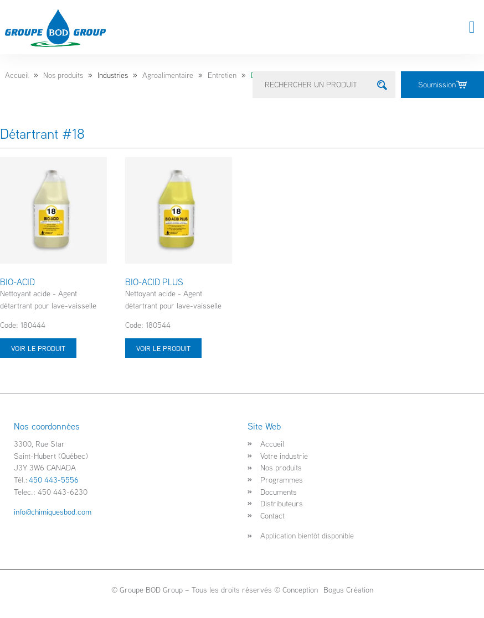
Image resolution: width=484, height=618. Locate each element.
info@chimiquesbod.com (52, 511)
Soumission (442, 84)
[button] (472, 27)
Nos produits (63, 75)
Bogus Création (347, 589)
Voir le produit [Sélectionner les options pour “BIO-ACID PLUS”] (163, 348)
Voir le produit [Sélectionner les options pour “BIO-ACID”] (38, 348)
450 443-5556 (54, 479)
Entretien (222, 75)
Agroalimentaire (167, 75)
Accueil (17, 75)
